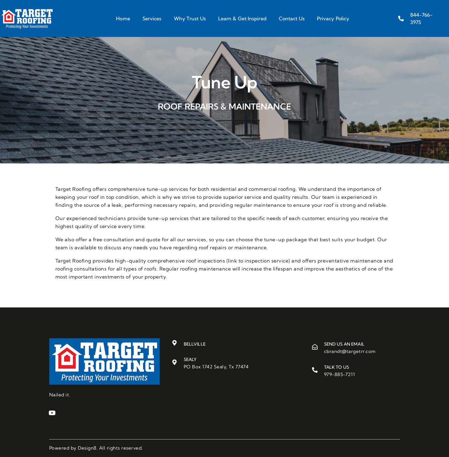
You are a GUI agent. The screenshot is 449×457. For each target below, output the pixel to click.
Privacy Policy (333, 18)
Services (152, 18)
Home (123, 18)
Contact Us (292, 18)
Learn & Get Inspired (242, 18)
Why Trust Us (190, 18)
